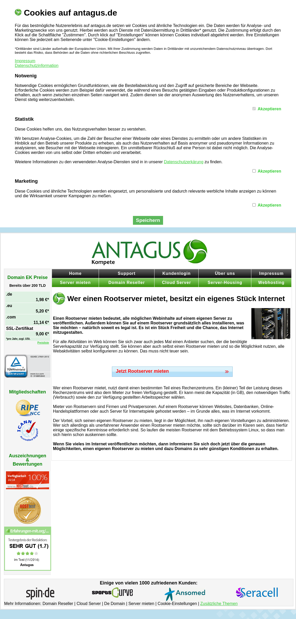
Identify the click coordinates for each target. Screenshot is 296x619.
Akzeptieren (269, 109)
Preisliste (43, 342)
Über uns (225, 273)
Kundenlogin (176, 273)
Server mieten (75, 282)
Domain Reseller (127, 282)
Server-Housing (225, 282)
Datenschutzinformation (36, 65)
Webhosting (271, 282)
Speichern (148, 220)
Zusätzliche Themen (219, 603)
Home (75, 273)
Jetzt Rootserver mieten (142, 371)
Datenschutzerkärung (183, 162)
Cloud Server (176, 282)
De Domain (114, 603)
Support (127, 273)
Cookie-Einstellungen (177, 603)
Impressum (25, 61)
